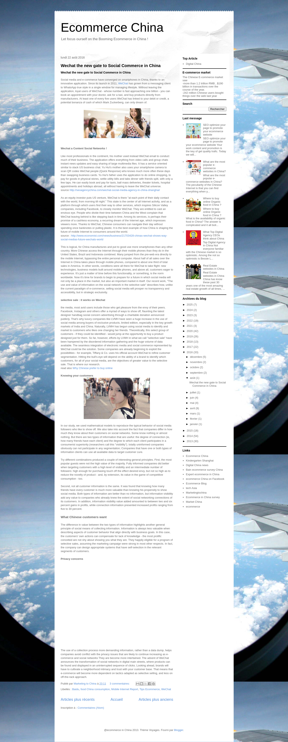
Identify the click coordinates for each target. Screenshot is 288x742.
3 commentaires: (120, 683)
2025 (190, 304)
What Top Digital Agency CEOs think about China (213, 235)
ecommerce (193, 506)
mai (192, 402)
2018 (190, 341)
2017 (190, 346)
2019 (190, 336)
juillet (193, 392)
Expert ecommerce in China (202, 474)
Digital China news (197, 465)
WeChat (123, 83)
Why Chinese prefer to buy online (93, 368)
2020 (190, 331)
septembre (196, 372)
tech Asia (191, 488)
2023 (190, 315)
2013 (190, 441)
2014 (190, 436)
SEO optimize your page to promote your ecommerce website (214, 129)
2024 (190, 310)
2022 (190, 320)
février (194, 418)
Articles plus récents (78, 699)
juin (192, 397)
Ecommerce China (112, 27)
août (193, 377)
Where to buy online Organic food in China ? (212, 201)
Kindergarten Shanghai (200, 460)
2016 (190, 352)
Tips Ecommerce (150, 689)
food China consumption (95, 689)
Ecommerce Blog (196, 483)
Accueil (117, 699)
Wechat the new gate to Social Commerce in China (111, 65)
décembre (196, 356)
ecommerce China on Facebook (205, 478)
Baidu (75, 689)
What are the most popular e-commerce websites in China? (214, 166)
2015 (190, 430)
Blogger (178, 730)
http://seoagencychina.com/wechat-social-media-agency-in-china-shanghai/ (115, 190)
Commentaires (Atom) (90, 707)
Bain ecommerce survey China (204, 469)
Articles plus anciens (156, 699)
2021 (190, 325)
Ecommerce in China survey (203, 497)
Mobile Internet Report (124, 689)
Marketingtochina (196, 492)
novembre (196, 362)
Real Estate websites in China (213, 267)
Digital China (193, 63)
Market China (194, 501)
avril (193, 408)
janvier (194, 424)
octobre (195, 367)
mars (193, 413)
